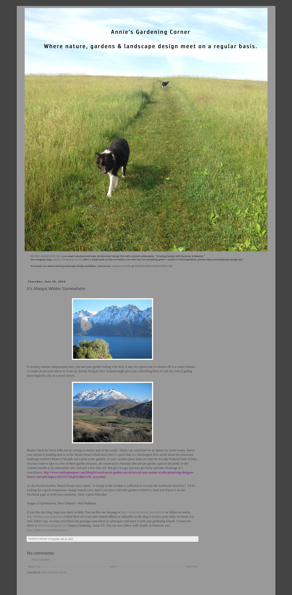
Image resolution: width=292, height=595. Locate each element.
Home (113, 566)
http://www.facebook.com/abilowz (143, 512)
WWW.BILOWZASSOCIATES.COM (153, 266)
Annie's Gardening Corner (67, 259)
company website (121, 266)
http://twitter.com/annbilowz (45, 516)
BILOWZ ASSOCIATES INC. (46, 256)
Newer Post (34, 566)
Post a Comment (41, 559)
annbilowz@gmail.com (52, 525)
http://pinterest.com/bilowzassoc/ (48, 530)
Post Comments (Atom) (53, 572)
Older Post (191, 566)
